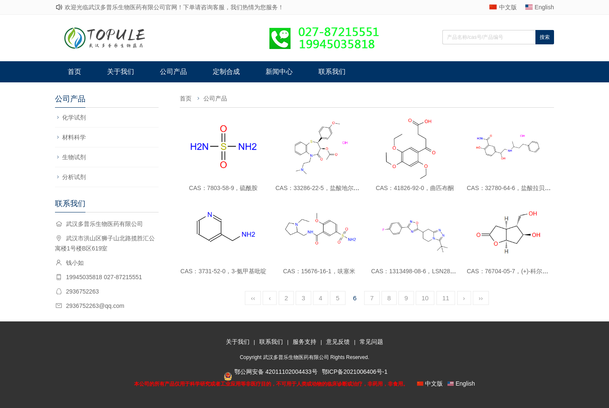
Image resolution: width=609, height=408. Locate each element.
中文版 (508, 7)
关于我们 (120, 71)
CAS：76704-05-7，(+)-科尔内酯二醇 (516, 271)
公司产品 (173, 71)
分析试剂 (74, 177)
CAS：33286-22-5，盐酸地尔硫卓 (320, 188)
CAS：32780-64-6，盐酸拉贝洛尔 (512, 188)
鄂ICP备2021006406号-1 (355, 371)
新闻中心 (279, 71)
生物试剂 (74, 157)
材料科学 (74, 137)
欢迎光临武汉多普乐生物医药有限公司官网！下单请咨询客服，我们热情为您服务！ (174, 7)
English (544, 7)
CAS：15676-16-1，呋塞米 (319, 271)
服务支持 (304, 341)
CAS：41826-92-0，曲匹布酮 (414, 188)
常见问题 (371, 341)
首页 (74, 71)
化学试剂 (74, 117)
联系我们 (332, 71)
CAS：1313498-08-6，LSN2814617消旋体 (428, 271)
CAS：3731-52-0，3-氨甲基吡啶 (223, 271)
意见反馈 (338, 341)
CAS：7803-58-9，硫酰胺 (223, 188)
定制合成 (226, 71)
